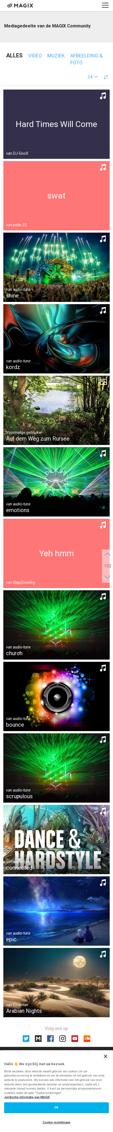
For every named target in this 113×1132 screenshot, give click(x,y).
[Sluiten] (105, 1056)
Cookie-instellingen (57, 1122)
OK (56, 1107)
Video (35, 55)
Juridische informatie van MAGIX (27, 1097)
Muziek (56, 55)
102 (107, 566)
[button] (93, 77)
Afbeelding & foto (86, 59)
